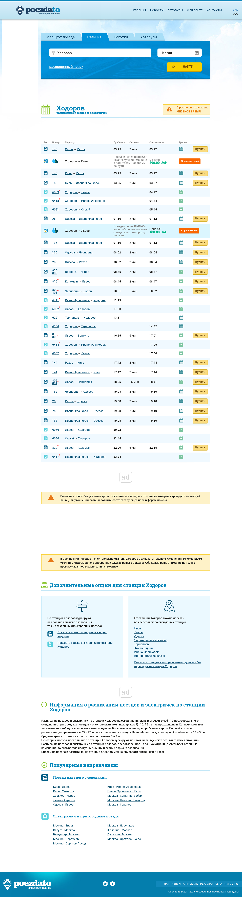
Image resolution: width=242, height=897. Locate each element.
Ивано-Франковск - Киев (124, 791)
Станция (94, 37)
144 (54, 362)
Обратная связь (227, 883)
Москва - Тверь (63, 825)
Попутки (121, 37)
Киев (68, 173)
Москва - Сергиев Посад (69, 843)
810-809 (55, 271)
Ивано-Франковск (88, 183)
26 (54, 219)
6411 (55, 300)
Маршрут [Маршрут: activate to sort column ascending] (70, 142)
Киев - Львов (62, 787)
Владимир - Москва (66, 834)
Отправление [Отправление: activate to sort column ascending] (156, 142)
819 (54, 281)
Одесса (70, 219)
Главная (139, 10)
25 (54, 411)
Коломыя (71, 281)
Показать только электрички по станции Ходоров (85, 644)
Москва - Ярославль (120, 825)
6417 (55, 457)
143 (54, 149)
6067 (55, 353)
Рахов (81, 149)
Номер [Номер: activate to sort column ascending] (55, 142)
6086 (55, 438)
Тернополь (72, 317)
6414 (55, 344)
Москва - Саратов (119, 804)
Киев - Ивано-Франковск (124, 787)
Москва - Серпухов (66, 839)
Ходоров (71, 192)
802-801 (55, 291)
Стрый (85, 209)
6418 (55, 201)
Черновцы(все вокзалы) (150, 640)
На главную (172, 883)
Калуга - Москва (64, 830)
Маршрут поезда (60, 37)
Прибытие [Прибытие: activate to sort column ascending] (119, 142)
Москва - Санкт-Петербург (125, 795)
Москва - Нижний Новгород (126, 800)
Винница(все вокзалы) (149, 656)
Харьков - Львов (64, 795)
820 (54, 448)
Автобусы (148, 37)
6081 (55, 209)
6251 (55, 317)
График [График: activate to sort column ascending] (183, 142)
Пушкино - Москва (119, 834)
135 (54, 420)
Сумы (69, 149)
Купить (200, 149)
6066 (55, 430)
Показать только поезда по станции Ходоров (82, 634)
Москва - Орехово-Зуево (124, 839)
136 (54, 243)
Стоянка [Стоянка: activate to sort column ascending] (134, 142)
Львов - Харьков (64, 800)
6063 (55, 192)
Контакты (214, 10)
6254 (55, 326)
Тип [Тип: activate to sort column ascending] (46, 142)
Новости (157, 10)
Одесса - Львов (63, 804)
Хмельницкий (143, 648)
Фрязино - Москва (119, 830)
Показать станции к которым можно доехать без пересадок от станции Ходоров (167, 664)
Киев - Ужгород (63, 791)
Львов (85, 192)
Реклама (206, 883)
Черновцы (86, 252)
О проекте (195, 10)
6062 (55, 309)
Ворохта (71, 272)
